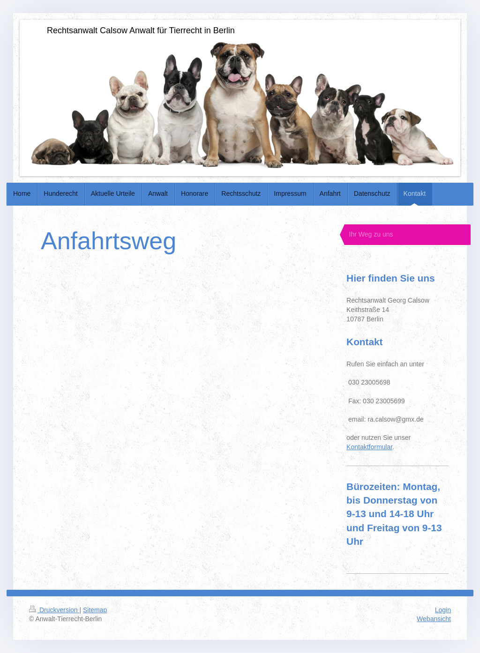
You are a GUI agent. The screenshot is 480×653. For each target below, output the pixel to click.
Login (443, 610)
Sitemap (95, 610)
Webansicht (434, 619)
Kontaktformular (369, 447)
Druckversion (54, 610)
